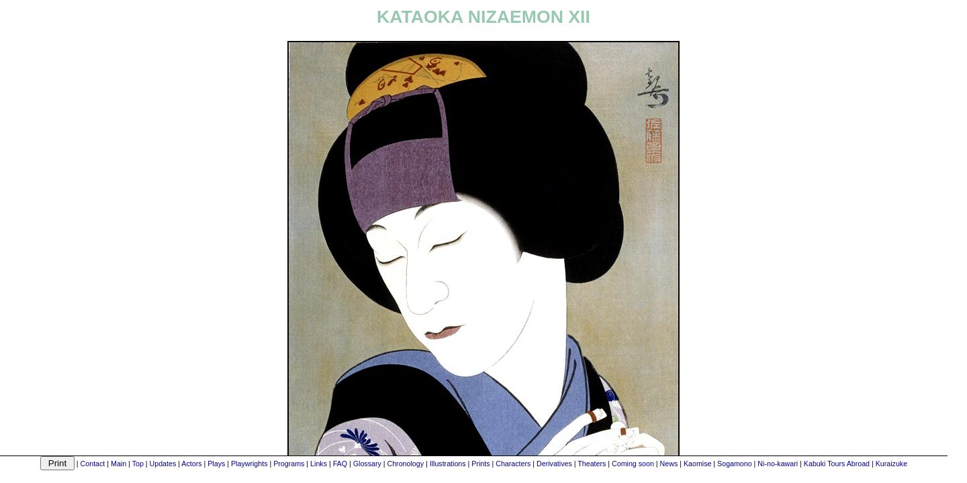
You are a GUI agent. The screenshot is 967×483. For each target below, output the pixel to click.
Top (138, 464)
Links (318, 464)
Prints (480, 464)
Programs (288, 464)
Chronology (405, 464)
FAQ (340, 464)
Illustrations (448, 464)
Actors (191, 464)
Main (118, 464)
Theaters (592, 464)
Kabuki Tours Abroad (837, 464)
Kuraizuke (891, 464)
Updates (163, 464)
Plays (216, 464)
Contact (93, 464)
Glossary (367, 464)
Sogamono (734, 464)
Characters (513, 464)
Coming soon (633, 464)
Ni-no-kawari (777, 464)
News (669, 464)
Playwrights (249, 464)
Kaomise (697, 464)
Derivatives (554, 464)
